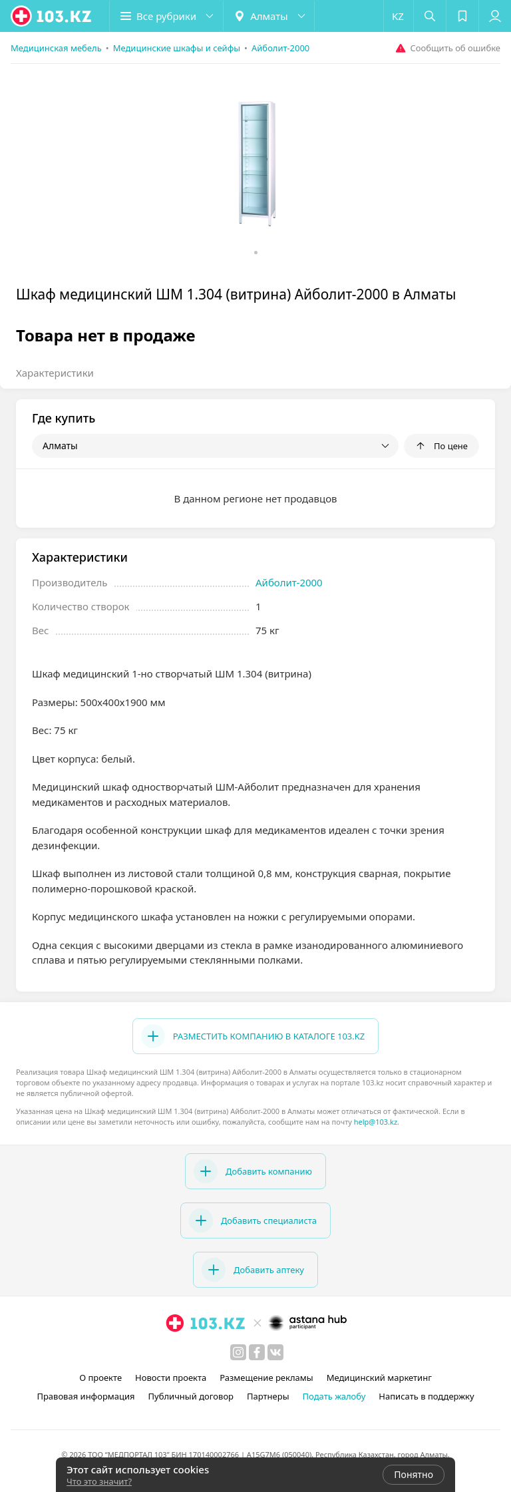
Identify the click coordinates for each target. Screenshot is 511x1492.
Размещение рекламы (266, 1378)
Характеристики (55, 372)
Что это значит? (99, 1481)
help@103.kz (375, 1122)
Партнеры (268, 1396)
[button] (166, 16)
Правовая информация (85, 1396)
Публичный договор (191, 1396)
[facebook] (257, 1352)
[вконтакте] (275, 1352)
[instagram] (238, 1352)
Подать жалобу (334, 1396)
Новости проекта (170, 1378)
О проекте (100, 1378)
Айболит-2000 (289, 582)
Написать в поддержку (426, 1396)
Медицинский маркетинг (379, 1378)
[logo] (52, 16)
